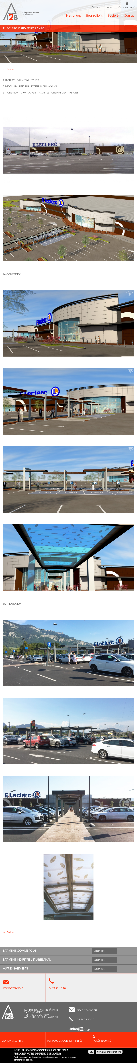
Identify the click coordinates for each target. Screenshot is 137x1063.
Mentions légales (12, 1041)
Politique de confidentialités (64, 1041)
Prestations (73, 15)
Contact (129, 15)
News (109, 7)
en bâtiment (27, 15)
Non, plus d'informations (109, 1052)
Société (113, 15)
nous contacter (87, 1010)
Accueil (96, 7)
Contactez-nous (13, 988)
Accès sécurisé (127, 7)
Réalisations (94, 15)
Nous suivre (84, 1030)
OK (91, 1052)
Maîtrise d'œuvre (30, 13)
